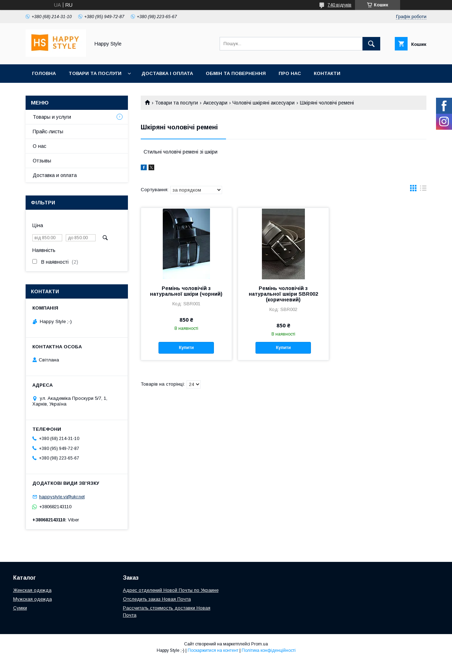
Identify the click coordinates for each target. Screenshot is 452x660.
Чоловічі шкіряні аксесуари (263, 103)
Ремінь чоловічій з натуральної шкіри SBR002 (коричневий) (283, 293)
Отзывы (42, 160)
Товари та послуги (95, 73)
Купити (186, 347)
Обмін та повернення (236, 73)
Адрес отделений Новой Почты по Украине (171, 590)
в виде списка (423, 190)
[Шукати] (371, 43)
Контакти (327, 73)
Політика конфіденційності (269, 650)
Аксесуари (215, 103)
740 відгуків (339, 4)
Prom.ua (259, 644)
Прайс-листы (48, 131)
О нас (39, 146)
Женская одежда (32, 590)
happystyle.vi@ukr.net (62, 496)
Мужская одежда (32, 599)
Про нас (290, 73)
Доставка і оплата (167, 73)
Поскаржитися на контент (213, 650)
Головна (44, 73)
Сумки (20, 608)
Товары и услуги (52, 117)
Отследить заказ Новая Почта (157, 599)
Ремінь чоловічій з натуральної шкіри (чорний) (186, 291)
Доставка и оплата (55, 175)
